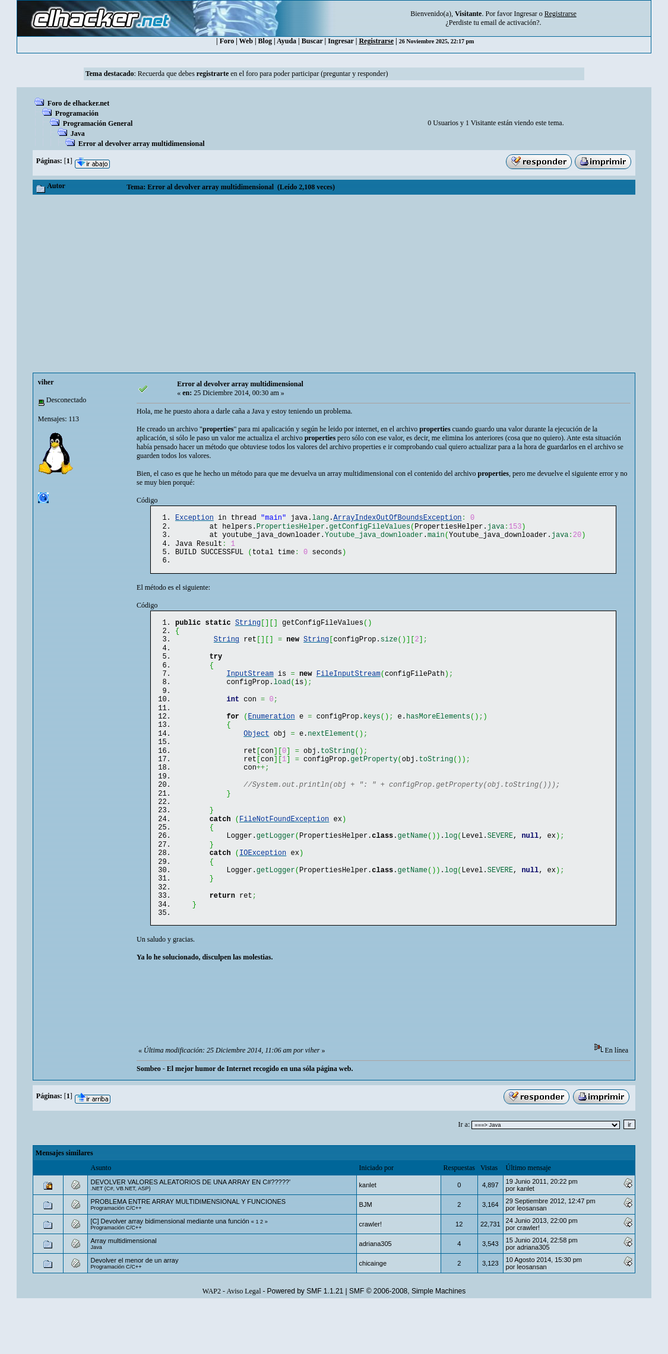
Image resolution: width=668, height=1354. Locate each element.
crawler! (370, 1272)
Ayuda (286, 41)
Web (246, 41)
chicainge (373, 1311)
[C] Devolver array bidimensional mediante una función (169, 1269)
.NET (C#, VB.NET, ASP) (120, 1237)
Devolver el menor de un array (134, 1308)
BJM (365, 1253)
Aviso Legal (243, 1340)
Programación (77, 113)
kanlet (367, 1233)
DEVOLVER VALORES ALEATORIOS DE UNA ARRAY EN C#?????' (190, 1230)
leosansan (532, 1256)
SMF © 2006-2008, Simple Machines (407, 1340)
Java (78, 133)
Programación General (97, 123)
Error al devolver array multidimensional (141, 143)
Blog (265, 41)
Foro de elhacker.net (78, 103)
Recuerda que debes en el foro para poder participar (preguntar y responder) (263, 73)
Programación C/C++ (115, 1257)
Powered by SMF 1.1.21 (305, 1340)
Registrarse (376, 41)
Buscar (312, 41)
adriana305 (375, 1292)
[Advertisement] (334, 284)
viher (46, 382)
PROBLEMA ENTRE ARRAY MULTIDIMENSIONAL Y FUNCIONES (188, 1250)
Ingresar (525, 13)
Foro (227, 41)
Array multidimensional (123, 1289)
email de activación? (510, 22)
